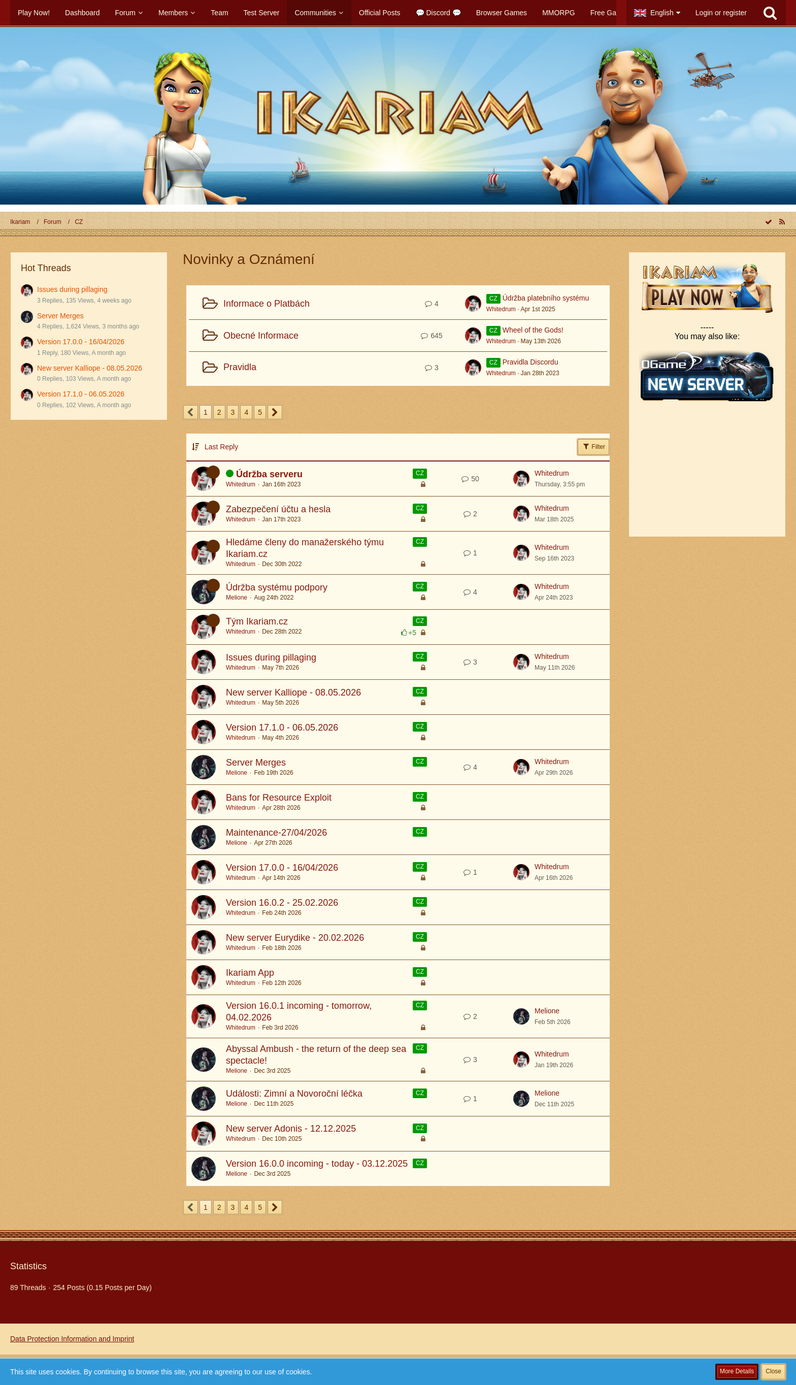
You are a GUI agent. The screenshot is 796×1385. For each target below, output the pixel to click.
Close (773, 1371)
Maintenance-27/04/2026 (276, 833)
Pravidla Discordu (530, 362)
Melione (236, 597)
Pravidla (239, 367)
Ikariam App (250, 973)
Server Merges (60, 316)
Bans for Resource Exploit (278, 798)
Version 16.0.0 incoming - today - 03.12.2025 (317, 1164)
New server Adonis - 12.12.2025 (291, 1129)
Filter (593, 446)
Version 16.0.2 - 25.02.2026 (282, 903)
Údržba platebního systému (546, 298)
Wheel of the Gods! (533, 330)
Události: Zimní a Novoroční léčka (294, 1094)
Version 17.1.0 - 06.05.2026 (80, 394)
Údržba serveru (269, 474)
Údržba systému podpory (276, 587)
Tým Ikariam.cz (257, 621)
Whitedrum (501, 309)
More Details (737, 1371)
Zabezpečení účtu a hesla (278, 509)
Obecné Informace (260, 336)
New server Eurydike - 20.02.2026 (295, 938)
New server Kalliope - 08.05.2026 (89, 368)
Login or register (721, 13)
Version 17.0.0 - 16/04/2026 (80, 342)
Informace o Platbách (266, 304)
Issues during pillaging (72, 289)
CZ (420, 473)
